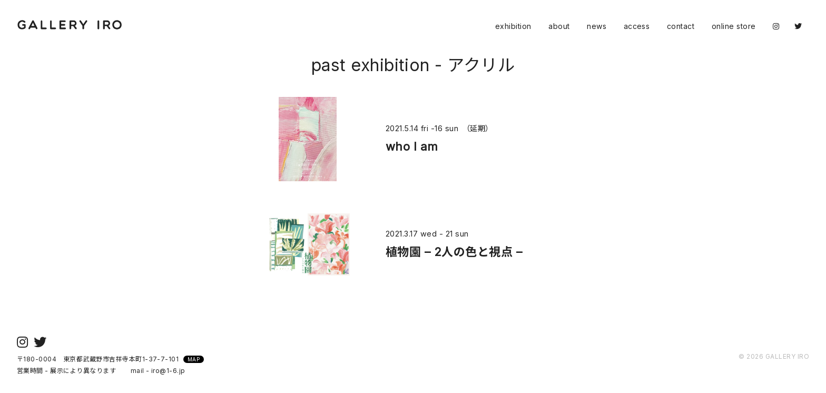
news (596, 26)
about (558, 26)
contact (680, 26)
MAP (194, 359)
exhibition (513, 26)
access (637, 26)
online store (734, 26)
